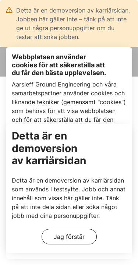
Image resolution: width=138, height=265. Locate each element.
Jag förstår (69, 236)
